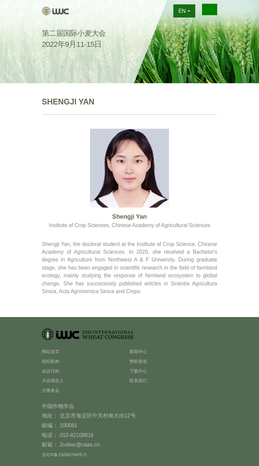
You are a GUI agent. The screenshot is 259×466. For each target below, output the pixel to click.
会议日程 (52, 371)
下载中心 (140, 371)
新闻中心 (140, 351)
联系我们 (140, 380)
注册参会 (52, 390)
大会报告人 (55, 380)
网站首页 (52, 351)
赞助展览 (140, 361)
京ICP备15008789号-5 (68, 454)
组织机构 (52, 361)
